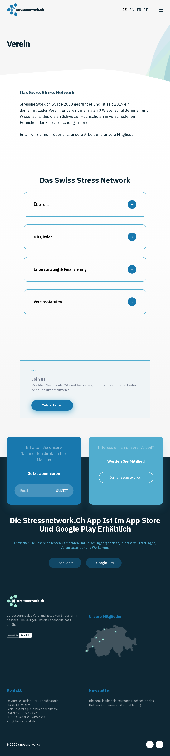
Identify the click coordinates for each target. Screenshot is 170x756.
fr (139, 9)
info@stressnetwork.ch (21, 721)
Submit (62, 491)
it (146, 9)
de (124, 9)
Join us (38, 379)
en (131, 9)
